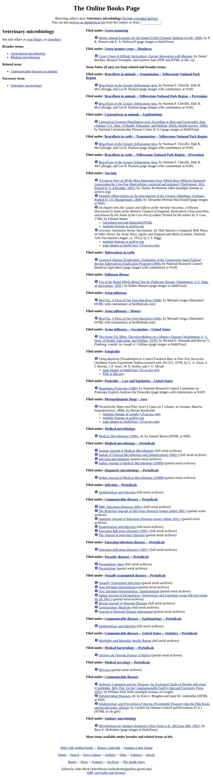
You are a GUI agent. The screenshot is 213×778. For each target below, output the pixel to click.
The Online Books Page (106, 8)
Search (74, 755)
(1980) (118, 388)
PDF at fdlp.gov (113, 374)
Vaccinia (110, 173)
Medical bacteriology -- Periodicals (129, 648)
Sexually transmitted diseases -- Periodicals (135, 575)
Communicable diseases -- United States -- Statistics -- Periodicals (151, 633)
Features (97, 762)
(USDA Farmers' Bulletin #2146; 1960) (150, 38)
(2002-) (139, 455)
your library (34, 39)
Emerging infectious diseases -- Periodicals (135, 542)
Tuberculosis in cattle (119, 252)
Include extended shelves (140, 18)
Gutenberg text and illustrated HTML (128, 222)
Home (62, 755)
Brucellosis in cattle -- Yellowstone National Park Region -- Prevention (154, 155)
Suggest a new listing (138, 748)
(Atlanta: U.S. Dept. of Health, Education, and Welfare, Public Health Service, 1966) (150, 123)
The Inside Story (134, 762)
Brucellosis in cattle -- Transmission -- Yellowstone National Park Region (156, 136)
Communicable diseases (121, 677)
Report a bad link (108, 748)
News (84, 762)
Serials (150, 755)
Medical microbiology (25, 57)
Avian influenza (115, 293)
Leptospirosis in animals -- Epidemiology (134, 114)
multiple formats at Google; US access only (132, 414)
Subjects (136, 755)
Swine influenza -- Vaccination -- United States (137, 329)
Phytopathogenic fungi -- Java (126, 399)
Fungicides (112, 351)
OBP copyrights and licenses (106, 772)
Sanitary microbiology (120, 718)
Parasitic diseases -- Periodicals (127, 557)
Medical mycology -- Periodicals (127, 662)
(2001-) (121, 507)
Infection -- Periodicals (121, 485)
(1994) (147, 261)
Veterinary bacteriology (26, 85)
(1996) (118, 436)
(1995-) (124, 531)
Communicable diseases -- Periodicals (131, 499)
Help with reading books (77, 748)
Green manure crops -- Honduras (128, 49)
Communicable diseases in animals (34, 71)
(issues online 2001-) (143, 511)
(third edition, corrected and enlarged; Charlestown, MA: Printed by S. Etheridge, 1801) (149, 184)
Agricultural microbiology (28, 53)
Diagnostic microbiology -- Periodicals (132, 470)
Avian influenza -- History (122, 311)
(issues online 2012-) (140, 519)
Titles (123, 755)
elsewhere (54, 39)
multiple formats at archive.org (123, 226)
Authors (110, 755)
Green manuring (116, 30)
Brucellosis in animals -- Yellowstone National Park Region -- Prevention (156, 96)
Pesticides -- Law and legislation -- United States (139, 381)
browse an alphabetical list (87, 22)
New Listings (92, 755)
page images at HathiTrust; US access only (131, 245)
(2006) (130, 300)
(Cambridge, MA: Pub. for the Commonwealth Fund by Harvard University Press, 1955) (150, 688)
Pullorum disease (117, 274)
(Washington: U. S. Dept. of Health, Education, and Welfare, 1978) (151, 338)
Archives (113, 762)
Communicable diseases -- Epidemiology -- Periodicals (143, 618)
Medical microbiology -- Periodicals (130, 443)
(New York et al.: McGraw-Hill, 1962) (149, 726)
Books (72, 762)
